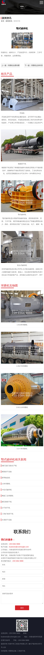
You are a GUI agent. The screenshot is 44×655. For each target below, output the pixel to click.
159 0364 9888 (14, 544)
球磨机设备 (12, 651)
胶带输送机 (6, 478)
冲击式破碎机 (7, 490)
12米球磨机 (6, 484)
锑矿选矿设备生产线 (9, 466)
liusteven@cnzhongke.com (19, 547)
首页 (2, 21)
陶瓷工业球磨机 (7, 496)
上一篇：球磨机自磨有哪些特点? (10, 66)
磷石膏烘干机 (7, 502)
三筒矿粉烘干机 (7, 514)
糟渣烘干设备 (7, 472)
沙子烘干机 (6, 508)
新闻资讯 (9, 21)
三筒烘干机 (21, 651)
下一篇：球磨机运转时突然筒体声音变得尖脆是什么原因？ (34, 66)
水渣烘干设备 (7, 520)
